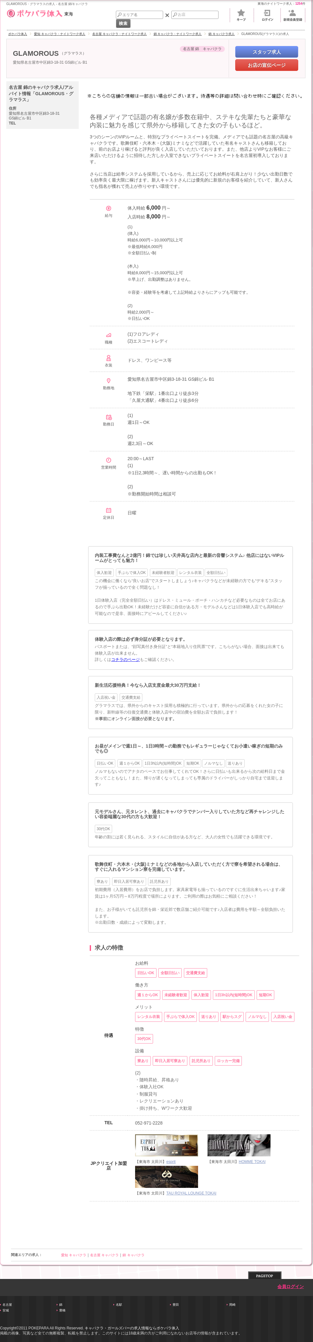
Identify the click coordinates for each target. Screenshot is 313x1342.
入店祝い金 (106, 697)
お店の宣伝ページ (267, 65)
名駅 (119, 1304)
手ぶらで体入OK (132, 572)
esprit (170, 1162)
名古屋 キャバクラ (104, 1255)
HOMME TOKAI (252, 1162)
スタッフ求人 (267, 52)
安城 (6, 1310)
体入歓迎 (104, 572)
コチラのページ (125, 659)
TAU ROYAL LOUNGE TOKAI (191, 1193)
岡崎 (232, 1304)
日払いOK (105, 763)
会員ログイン (290, 1286)
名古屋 (7, 1304)
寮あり (102, 881)
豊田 (176, 1304)
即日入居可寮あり (129, 881)
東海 (39, 12)
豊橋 (62, 1310)
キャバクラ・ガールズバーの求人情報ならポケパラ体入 (132, 1328)
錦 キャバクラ (133, 1255)
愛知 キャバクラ (73, 1255)
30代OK (103, 829)
